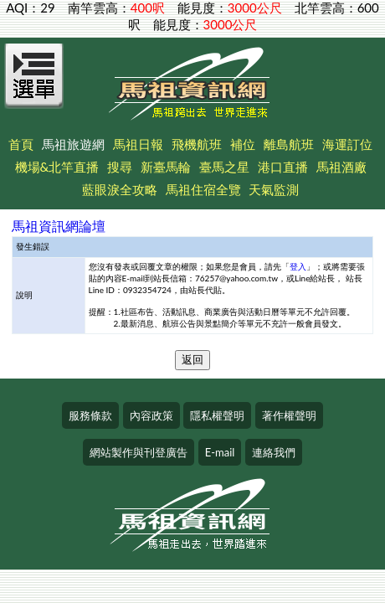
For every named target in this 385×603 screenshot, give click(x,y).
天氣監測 (274, 189)
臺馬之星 (224, 166)
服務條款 (90, 415)
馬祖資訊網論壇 (58, 226)
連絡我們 (273, 452)
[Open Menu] (34, 85)
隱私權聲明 (217, 415)
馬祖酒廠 (341, 166)
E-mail (220, 452)
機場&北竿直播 (57, 166)
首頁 (20, 144)
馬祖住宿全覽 (203, 189)
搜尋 (119, 166)
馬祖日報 (138, 144)
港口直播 (283, 166)
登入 (298, 266)
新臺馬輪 (166, 166)
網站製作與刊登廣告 (138, 452)
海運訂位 (347, 144)
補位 (242, 144)
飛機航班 (197, 144)
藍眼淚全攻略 (119, 189)
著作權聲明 (289, 415)
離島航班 (289, 144)
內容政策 (151, 415)
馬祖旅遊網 (73, 144)
